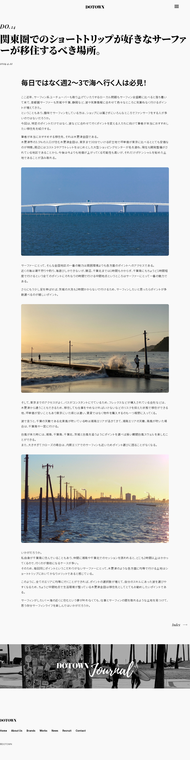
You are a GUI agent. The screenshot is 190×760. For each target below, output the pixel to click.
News (57, 730)
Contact (83, 730)
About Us (17, 730)
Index (175, 624)
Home (4, 730)
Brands (32, 730)
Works (45, 730)
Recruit (69, 730)
